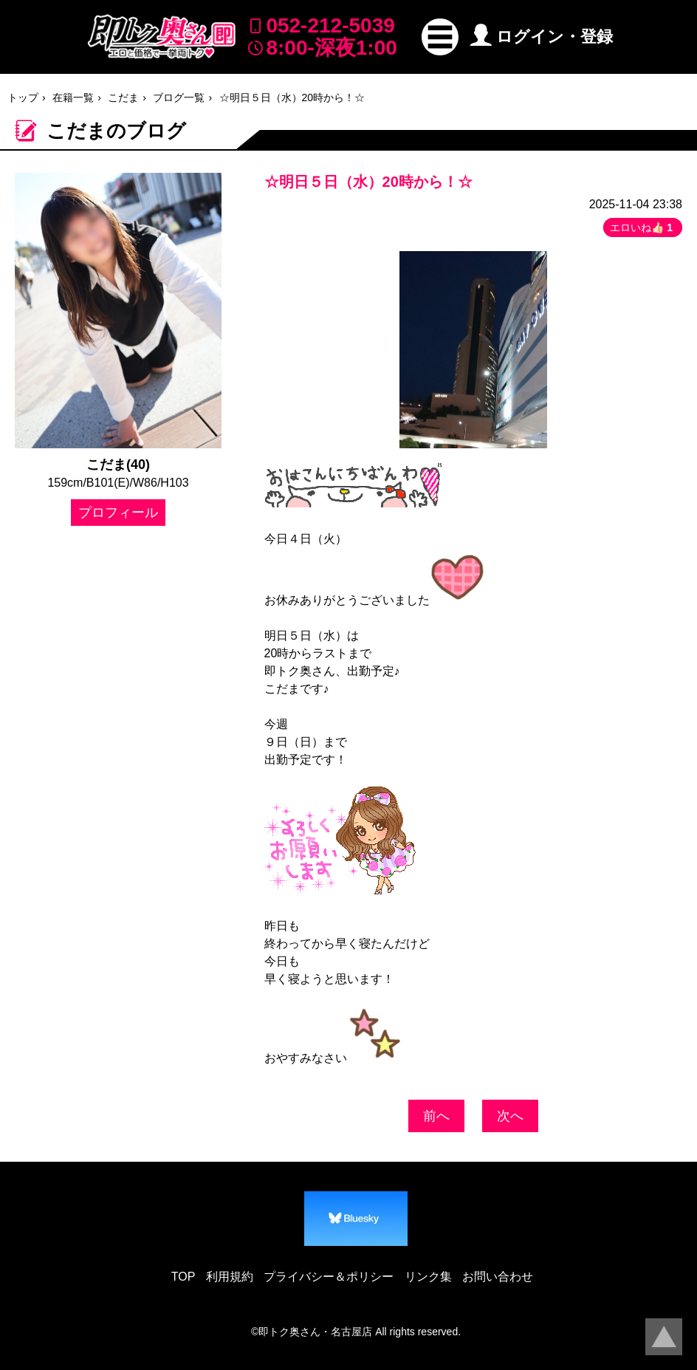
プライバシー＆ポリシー (329, 1276)
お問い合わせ (497, 1276)
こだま (123, 97)
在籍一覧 (73, 97)
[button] (440, 36)
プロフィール (118, 512)
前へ (436, 1116)
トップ (22, 97)
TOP (183, 1276)
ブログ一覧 (179, 97)
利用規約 (229, 1276)
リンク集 (428, 1276)
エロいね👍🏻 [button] (643, 227)
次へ (510, 1116)
